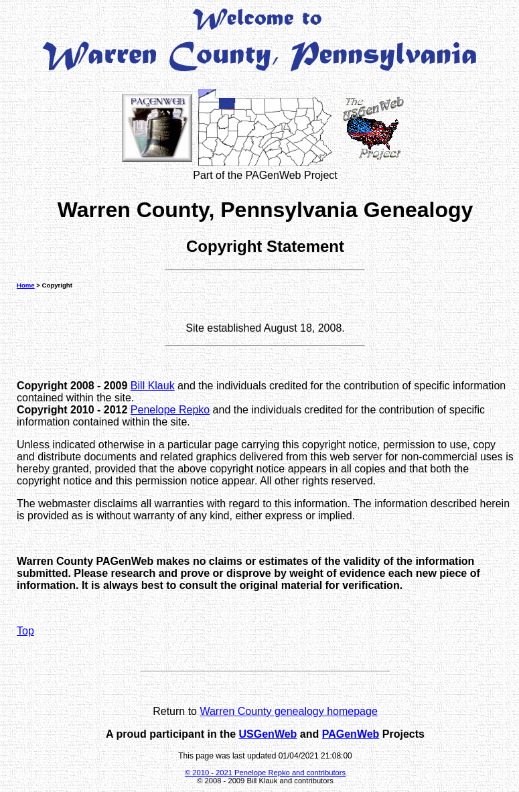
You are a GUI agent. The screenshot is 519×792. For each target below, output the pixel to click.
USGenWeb (268, 734)
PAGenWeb (351, 734)
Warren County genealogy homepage (288, 711)
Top (25, 631)
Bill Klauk (153, 385)
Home (26, 285)
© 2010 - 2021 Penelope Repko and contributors (265, 773)
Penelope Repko (170, 409)
